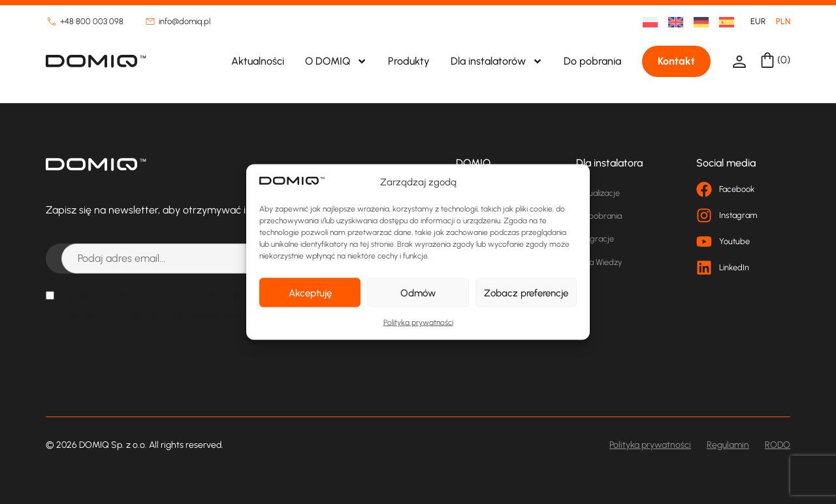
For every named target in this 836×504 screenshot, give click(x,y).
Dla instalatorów (497, 61)
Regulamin (728, 444)
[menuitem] (645, 21)
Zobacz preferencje (526, 292)
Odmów (418, 292)
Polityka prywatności (418, 322)
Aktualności (257, 61)
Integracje (595, 239)
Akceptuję (310, 292)
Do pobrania (592, 61)
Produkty (409, 61)
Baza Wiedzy (599, 262)
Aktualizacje (598, 193)
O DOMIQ (336, 61)
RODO (777, 444)
